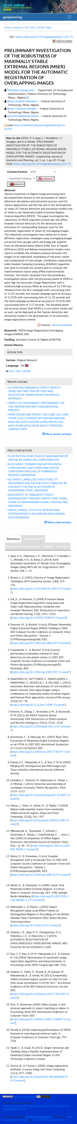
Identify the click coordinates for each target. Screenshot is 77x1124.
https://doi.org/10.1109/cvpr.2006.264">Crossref (40, 874)
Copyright (48, 546)
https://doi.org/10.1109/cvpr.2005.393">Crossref (40, 672)
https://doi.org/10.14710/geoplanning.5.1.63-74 (44, 37)
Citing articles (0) (33, 539)
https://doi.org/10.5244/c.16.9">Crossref (35, 925)
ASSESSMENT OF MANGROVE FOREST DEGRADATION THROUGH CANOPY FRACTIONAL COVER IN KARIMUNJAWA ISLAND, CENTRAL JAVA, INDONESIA (37, 500)
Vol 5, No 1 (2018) (34, 27)
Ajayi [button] (49, 27)
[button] (5, 125)
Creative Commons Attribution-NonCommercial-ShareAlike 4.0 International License (35, 1107)
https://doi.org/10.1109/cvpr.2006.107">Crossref (40, 643)
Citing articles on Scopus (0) (23, 546)
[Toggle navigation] (69, 17)
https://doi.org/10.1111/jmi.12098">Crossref (38, 704)
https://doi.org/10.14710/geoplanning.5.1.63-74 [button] (42, 164)
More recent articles (57, 434)
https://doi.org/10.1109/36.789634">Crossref (38, 617)
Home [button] (7, 27)
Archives (17, 27)
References (13, 539)
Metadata (63, 546)
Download (66, 325)
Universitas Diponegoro (38, 1117)
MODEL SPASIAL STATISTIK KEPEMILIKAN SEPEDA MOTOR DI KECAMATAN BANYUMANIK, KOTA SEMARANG (36, 513)
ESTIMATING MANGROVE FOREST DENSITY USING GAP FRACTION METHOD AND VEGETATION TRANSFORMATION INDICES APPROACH (34, 393)
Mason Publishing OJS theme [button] (48, 1120)
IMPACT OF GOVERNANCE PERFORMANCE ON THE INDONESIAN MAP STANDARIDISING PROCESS (35, 406)
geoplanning (12, 17)
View (55, 325)
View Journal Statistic (24, 1096)
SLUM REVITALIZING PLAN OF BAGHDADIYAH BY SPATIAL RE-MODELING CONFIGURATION (37, 457)
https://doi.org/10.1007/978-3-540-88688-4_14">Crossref (40, 898)
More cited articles (58, 522)
